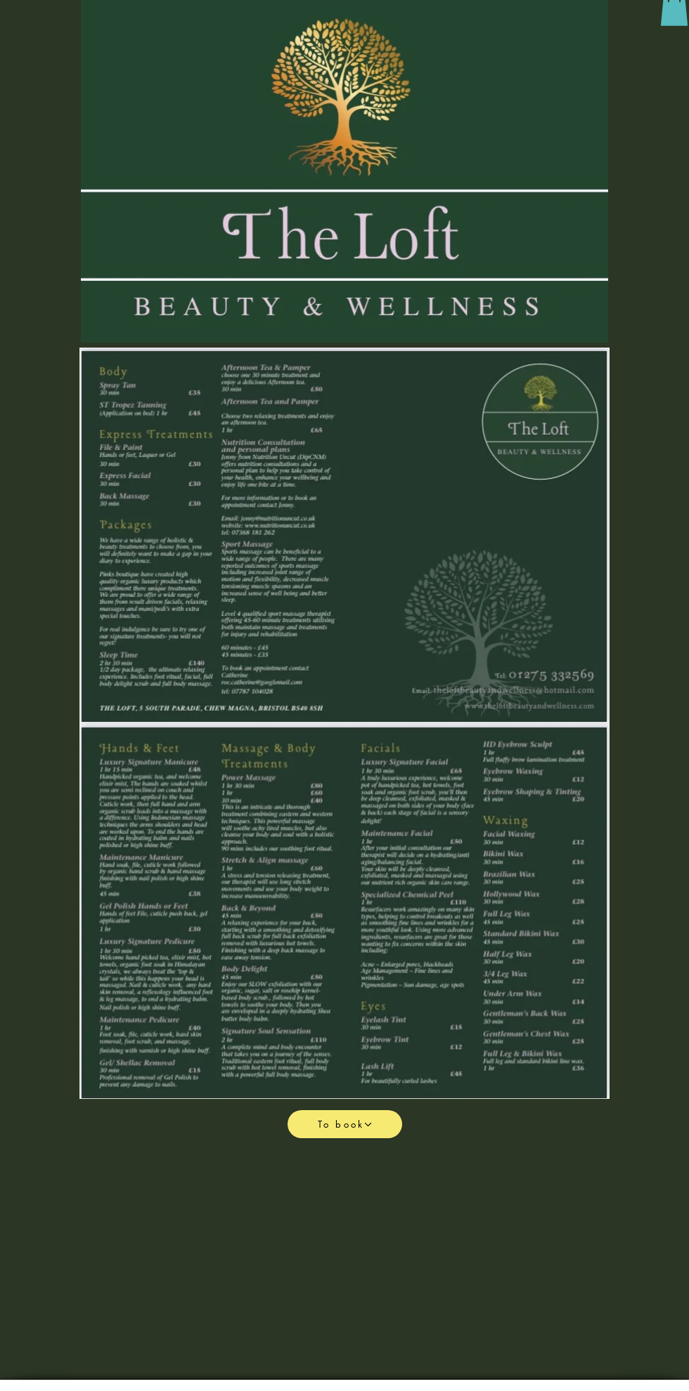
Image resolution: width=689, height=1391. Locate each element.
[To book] (345, 1124)
